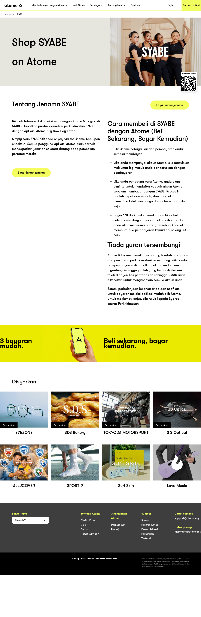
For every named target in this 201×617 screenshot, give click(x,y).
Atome (7, 14)
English (170, 5)
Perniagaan (96, 5)
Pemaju (115, 529)
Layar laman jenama (31, 172)
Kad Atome (79, 5)
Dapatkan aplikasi (191, 5)
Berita (84, 529)
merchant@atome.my (188, 531)
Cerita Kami (88, 520)
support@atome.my (187, 518)
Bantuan (135, 5)
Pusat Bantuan (90, 533)
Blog (83, 524)
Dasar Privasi (149, 529)
